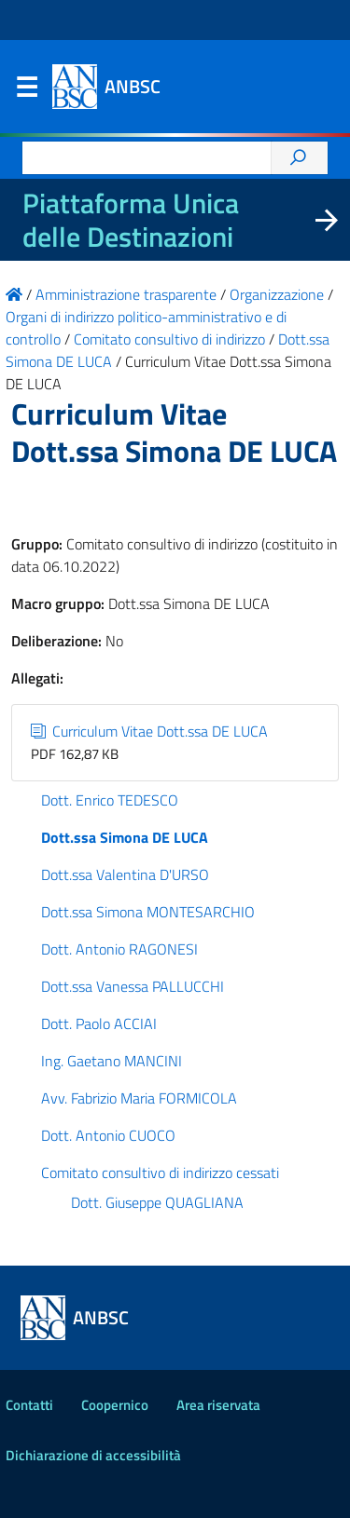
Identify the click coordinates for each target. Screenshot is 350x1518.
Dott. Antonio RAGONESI (119, 949)
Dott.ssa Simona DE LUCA (124, 837)
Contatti (29, 1405)
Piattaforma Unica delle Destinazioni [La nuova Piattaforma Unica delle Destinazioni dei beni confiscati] (130, 220)
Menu (26, 91)
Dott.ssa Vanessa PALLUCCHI (132, 986)
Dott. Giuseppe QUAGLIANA (157, 1202)
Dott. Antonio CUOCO (108, 1135)
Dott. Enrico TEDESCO (109, 800)
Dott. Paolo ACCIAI (99, 1023)
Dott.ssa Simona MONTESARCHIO (148, 912)
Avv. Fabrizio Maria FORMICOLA (139, 1098)
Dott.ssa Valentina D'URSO (125, 874)
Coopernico (114, 1405)
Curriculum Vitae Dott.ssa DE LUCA (149, 731)
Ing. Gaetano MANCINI (111, 1061)
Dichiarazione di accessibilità (93, 1455)
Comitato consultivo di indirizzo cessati (160, 1172)
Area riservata (218, 1405)
